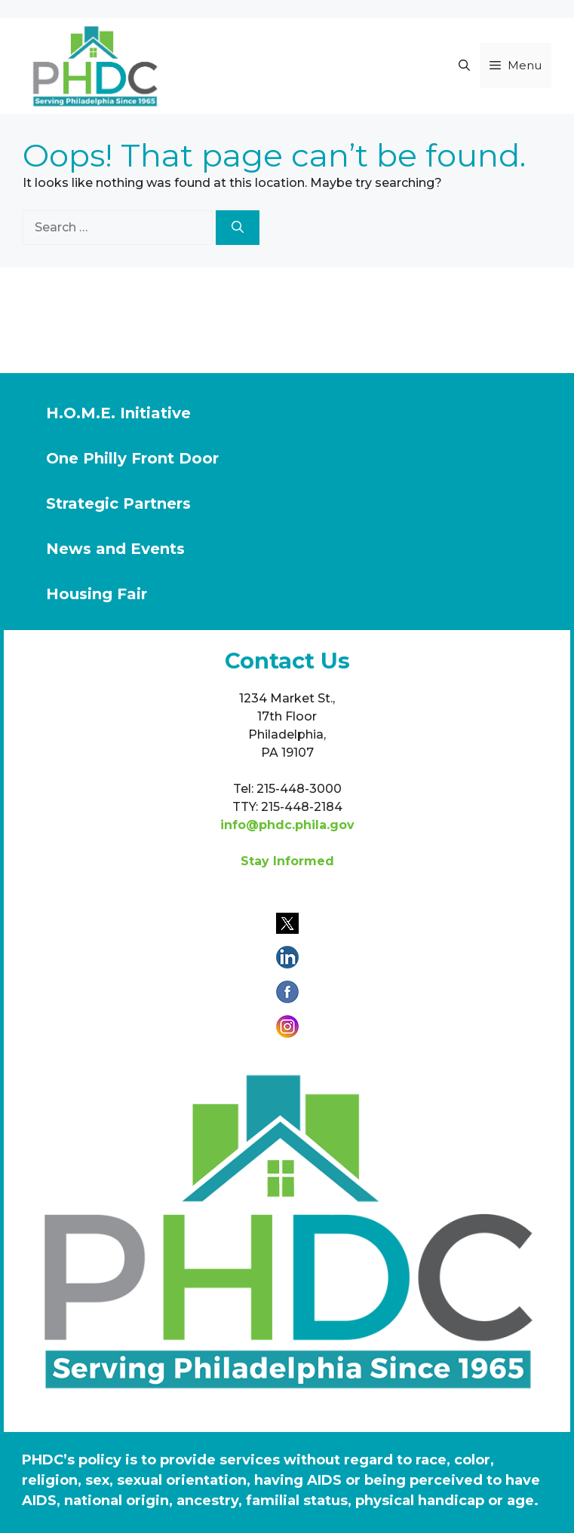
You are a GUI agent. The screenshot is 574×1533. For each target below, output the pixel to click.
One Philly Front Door (132, 458)
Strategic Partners (118, 503)
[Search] (237, 227)
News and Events (115, 549)
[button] (464, 65)
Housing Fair (96, 594)
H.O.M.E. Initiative (118, 413)
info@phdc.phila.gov (287, 825)
